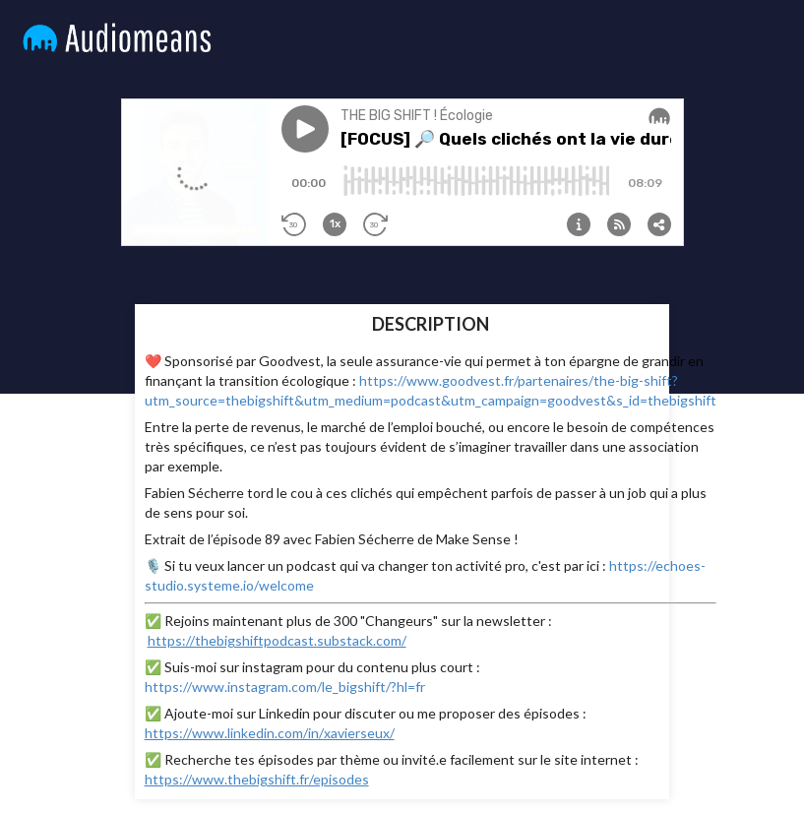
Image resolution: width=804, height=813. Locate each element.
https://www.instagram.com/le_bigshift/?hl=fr (285, 686)
